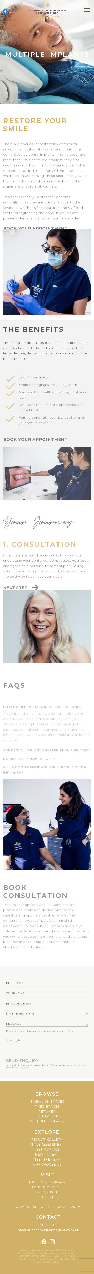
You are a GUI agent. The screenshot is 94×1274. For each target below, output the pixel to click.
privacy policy (23, 1079)
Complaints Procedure (32, 1256)
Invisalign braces (47, 1102)
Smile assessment (47, 1144)
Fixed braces (47, 1107)
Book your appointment (35, 450)
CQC (49, 1256)
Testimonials (46, 1149)
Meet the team (47, 1159)
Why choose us (46, 1164)
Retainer (47, 1112)
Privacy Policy (66, 1253)
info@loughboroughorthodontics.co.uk (48, 1230)
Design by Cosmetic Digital (53, 1259)
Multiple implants (47, 1121)
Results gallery (46, 1139)
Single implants (47, 1116)
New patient (47, 1154)
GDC (56, 1256)
